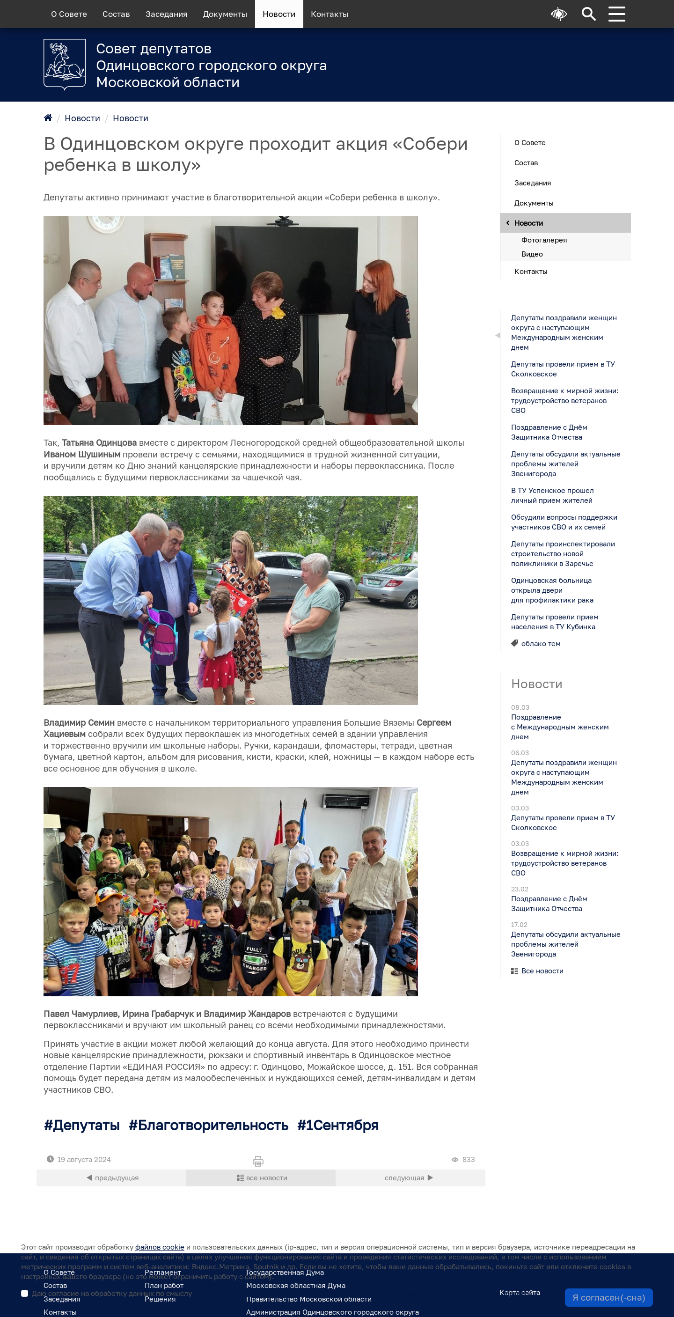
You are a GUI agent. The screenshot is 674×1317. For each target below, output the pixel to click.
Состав (116, 14)
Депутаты (86, 1125)
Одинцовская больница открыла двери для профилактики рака (552, 589)
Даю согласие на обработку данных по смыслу (281, 1293)
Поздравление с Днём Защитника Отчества (549, 431)
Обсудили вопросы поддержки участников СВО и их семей (564, 521)
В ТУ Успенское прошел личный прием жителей (552, 495)
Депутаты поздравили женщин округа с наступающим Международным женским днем (563, 332)
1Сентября (342, 1125)
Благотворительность (213, 1125)
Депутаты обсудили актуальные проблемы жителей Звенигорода (565, 463)
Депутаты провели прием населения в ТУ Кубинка (554, 621)
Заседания (167, 14)
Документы (225, 14)
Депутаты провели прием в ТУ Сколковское (563, 368)
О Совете (69, 14)
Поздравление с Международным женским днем (559, 727)
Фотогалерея (544, 239)
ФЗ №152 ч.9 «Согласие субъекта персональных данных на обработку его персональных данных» (362, 1293)
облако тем (541, 643)
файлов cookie (159, 1247)
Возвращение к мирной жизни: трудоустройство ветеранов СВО (564, 400)
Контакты (329, 14)
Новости (279, 14)
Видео (532, 253)
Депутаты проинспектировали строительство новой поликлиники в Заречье (563, 553)
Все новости (542, 970)
